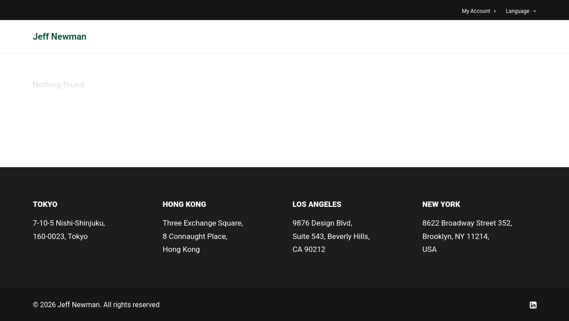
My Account (479, 11)
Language (521, 11)
